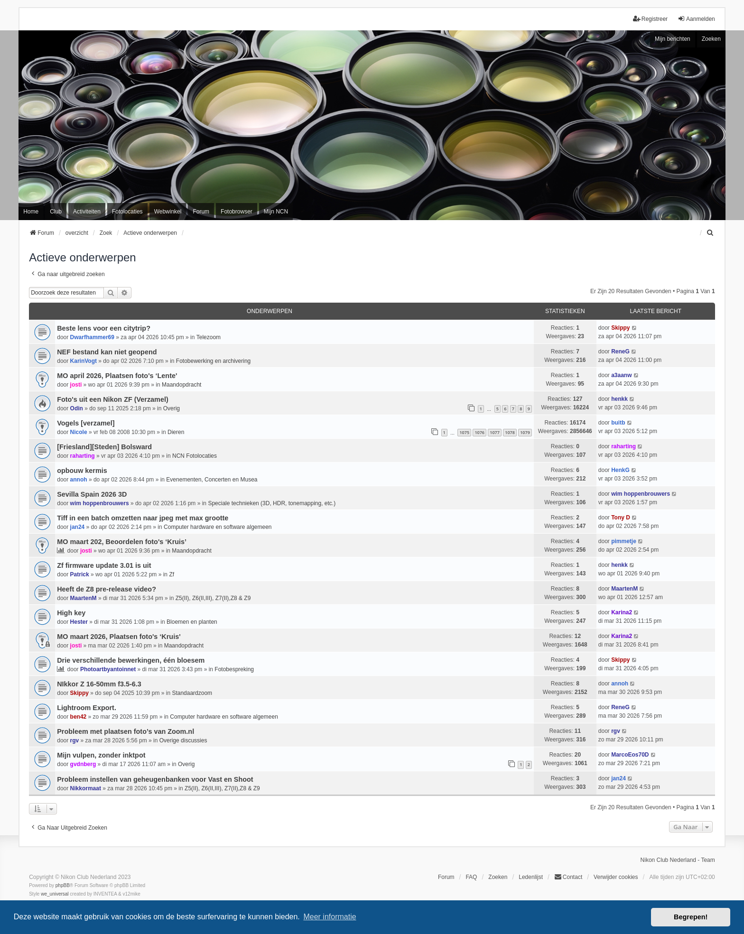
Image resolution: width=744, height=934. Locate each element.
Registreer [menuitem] (650, 18)
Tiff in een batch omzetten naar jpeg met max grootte (142, 518)
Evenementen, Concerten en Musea (211, 479)
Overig (171, 408)
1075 (464, 432)
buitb (618, 422)
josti (76, 384)
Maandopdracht (181, 384)
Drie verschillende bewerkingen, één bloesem (131, 660)
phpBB (63, 885)
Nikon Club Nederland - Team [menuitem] (678, 860)
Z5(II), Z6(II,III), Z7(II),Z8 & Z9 (213, 598)
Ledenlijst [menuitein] (531, 877)
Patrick (79, 574)
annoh (78, 479)
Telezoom (208, 337)
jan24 (77, 527)
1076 (479, 432)
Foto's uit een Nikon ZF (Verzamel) (112, 399)
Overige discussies (183, 740)
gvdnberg (83, 764)
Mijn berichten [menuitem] (672, 39)
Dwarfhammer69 (92, 337)
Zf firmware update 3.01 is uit (104, 565)
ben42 (78, 716)
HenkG (620, 470)
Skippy (620, 327)
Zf (171, 574)
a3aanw (621, 375)
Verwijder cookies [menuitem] (616, 877)
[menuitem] (711, 233)
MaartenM (83, 598)
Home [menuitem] (30, 211)
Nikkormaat (85, 788)
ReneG (620, 351)
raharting (82, 456)
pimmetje (623, 541)
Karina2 (621, 612)
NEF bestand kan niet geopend (107, 352)
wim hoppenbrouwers (99, 503)
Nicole (78, 432)
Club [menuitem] (56, 211)
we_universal (54, 894)
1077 (495, 432)
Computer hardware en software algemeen (217, 527)
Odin (76, 408)
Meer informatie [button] (329, 917)
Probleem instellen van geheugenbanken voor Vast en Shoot (155, 779)
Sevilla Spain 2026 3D (92, 494)
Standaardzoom (192, 693)
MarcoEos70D (630, 754)
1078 (510, 432)
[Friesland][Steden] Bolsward (104, 447)
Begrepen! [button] (690, 917)
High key (71, 613)
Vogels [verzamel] (85, 423)
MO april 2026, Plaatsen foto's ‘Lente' (117, 375)
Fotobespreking (234, 669)
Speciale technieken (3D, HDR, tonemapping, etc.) (271, 503)
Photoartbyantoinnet (108, 669)
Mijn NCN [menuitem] (276, 211)
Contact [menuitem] (568, 876)
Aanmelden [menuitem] (696, 18)
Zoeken (711, 39)
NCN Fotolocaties (194, 456)
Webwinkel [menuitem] (168, 211)
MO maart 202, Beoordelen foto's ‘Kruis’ (121, 542)
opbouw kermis (82, 470)
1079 (525, 432)
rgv (74, 740)
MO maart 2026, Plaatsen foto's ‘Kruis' (118, 636)
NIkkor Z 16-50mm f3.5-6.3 (99, 684)
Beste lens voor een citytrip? (103, 328)
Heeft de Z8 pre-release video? (106, 589)
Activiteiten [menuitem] (87, 211)
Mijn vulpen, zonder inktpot (101, 755)
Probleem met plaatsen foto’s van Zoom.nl (125, 731)
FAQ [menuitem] (471, 877)
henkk (619, 399)
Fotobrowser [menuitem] (236, 211)
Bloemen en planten (192, 622)
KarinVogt (83, 361)
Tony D (620, 517)
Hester (79, 622)
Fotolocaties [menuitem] (127, 211)
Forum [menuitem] (201, 211)
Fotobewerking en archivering (213, 361)
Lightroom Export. (86, 708)
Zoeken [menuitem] (497, 877)
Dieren (175, 432)
